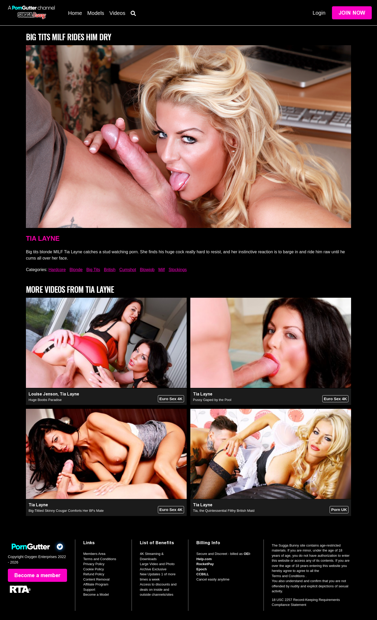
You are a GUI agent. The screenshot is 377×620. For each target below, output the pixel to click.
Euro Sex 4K (170, 399)
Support (89, 590)
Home (75, 13)
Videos (117, 13)
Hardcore (57, 269)
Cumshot (127, 269)
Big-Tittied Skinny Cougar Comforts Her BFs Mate (66, 511)
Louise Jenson (43, 394)
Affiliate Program (95, 584)
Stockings (178, 269)
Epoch (201, 569)
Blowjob (147, 269)
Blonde (76, 269)
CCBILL (202, 574)
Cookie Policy (93, 569)
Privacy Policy (93, 564)
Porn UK (339, 509)
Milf (161, 269)
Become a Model (96, 594)
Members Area (94, 554)
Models (95, 13)
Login (319, 13)
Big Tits (93, 269)
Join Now (352, 13)
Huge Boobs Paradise (45, 400)
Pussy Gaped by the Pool (212, 400)
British (109, 269)
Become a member (37, 575)
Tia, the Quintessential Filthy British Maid (223, 511)
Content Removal (96, 579)
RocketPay (205, 564)
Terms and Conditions (99, 559)
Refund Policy (93, 574)
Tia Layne (43, 238)
